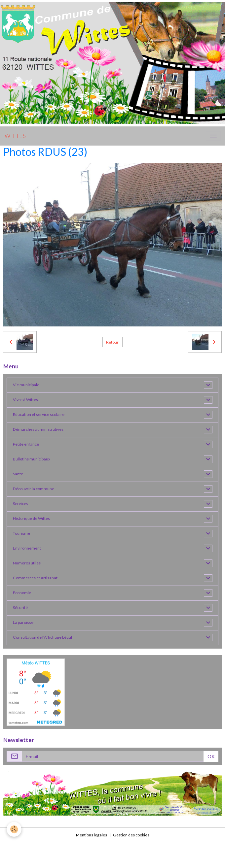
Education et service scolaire (38, 414)
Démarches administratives (38, 429)
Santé (18, 473)
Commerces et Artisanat (35, 577)
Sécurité (20, 607)
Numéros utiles (27, 562)
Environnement (27, 548)
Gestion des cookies (131, 834)
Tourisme (21, 533)
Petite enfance (26, 444)
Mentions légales (91, 834)
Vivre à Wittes (25, 399)
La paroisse (23, 622)
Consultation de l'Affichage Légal (42, 637)
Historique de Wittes (31, 518)
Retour (112, 342)
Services (20, 503)
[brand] (15, 136)
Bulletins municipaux (31, 458)
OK (211, 756)
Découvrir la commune (33, 488)
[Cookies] (14, 829)
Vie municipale (26, 384)
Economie (22, 592)
